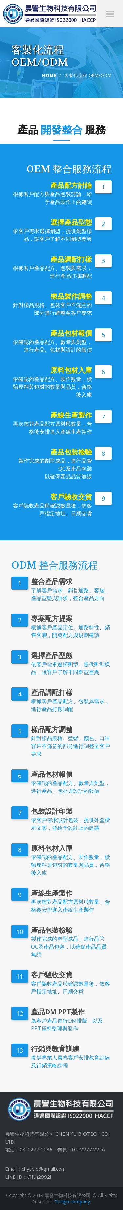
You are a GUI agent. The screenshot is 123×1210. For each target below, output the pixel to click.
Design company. (72, 1202)
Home (49, 75)
